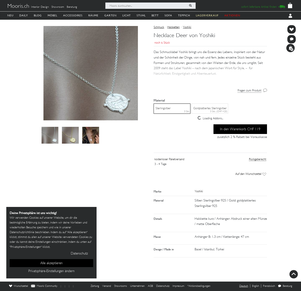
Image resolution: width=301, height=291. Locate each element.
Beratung (72, 7)
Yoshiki (187, 27)
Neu (10, 15)
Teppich (184, 15)
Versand (106, 286)
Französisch (269, 286)
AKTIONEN (232, 15)
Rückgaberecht (257, 159)
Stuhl (141, 15)
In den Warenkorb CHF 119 (240, 129)
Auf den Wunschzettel (250, 174)
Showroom (57, 7)
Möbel (52, 15)
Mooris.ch (18, 6)
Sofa (168, 15)
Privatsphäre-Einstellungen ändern (51, 271)
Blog (38, 15)
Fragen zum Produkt (249, 90)
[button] (210, 71)
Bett (155, 15)
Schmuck (159, 27)
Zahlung (95, 286)
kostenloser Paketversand (169, 159)
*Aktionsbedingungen (198, 286)
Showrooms (120, 286)
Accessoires (72, 15)
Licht (126, 15)
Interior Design (40, 7)
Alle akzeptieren (51, 263)
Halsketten (173, 27)
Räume (93, 15)
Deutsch (243, 286)
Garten (110, 15)
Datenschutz (162, 286)
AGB (150, 286)
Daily (23, 15)
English (255, 286)
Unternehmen (137, 286)
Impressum (178, 286)
